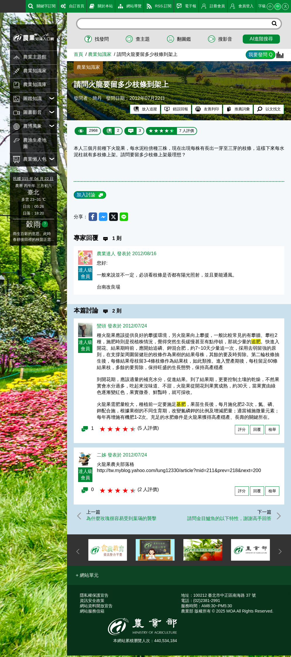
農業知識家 (99, 54)
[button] (87, 577)
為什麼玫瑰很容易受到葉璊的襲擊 (123, 519)
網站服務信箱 (92, 612)
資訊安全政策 (92, 602)
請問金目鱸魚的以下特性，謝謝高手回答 (228, 519)
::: (2, 5)
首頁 (78, 54)
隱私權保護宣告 (94, 596)
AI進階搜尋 (261, 38)
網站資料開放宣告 (96, 607)
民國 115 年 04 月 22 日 (33, 178)
